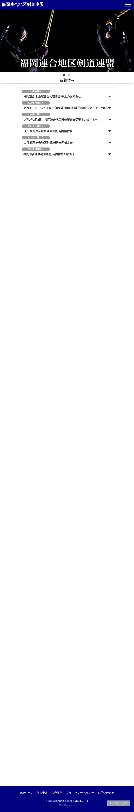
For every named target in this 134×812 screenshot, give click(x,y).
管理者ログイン (67, 805)
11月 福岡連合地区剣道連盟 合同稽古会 (47, 131)
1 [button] (64, 75)
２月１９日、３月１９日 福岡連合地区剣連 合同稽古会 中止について (66, 107)
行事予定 (42, 792)
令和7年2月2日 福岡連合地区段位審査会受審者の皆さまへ (60, 119)
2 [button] (69, 75)
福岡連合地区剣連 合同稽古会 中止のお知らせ (52, 96)
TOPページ (26, 792)
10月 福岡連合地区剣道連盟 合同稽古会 (48, 142)
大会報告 (57, 792)
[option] (67, 40)
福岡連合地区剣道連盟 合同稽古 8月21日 (48, 154)
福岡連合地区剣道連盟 (22, 4)
